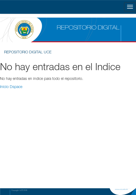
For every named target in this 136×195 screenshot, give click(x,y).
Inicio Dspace (11, 87)
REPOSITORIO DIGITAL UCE (27, 52)
